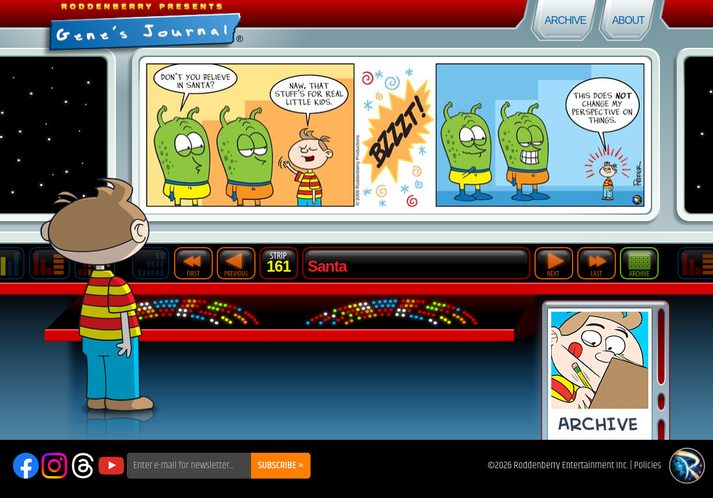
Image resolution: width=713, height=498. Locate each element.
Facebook (26, 466)
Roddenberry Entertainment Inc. (571, 465)
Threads (83, 466)
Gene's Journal (178, 24)
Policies (647, 465)
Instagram (54, 466)
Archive (565, 20)
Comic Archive (600, 374)
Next (553, 263)
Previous (236, 263)
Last (596, 263)
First (193, 263)
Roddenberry (687, 465)
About (628, 20)
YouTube (111, 466)
